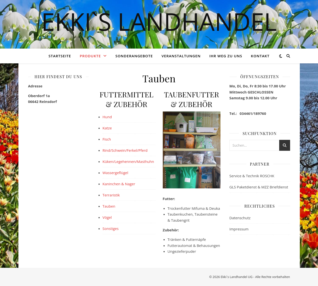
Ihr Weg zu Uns (225, 55)
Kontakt (260, 55)
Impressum (239, 229)
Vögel (107, 217)
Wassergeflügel (115, 172)
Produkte (90, 55)
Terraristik (111, 195)
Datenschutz (240, 217)
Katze (107, 128)
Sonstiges (111, 228)
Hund (107, 116)
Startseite (60, 55)
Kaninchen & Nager (119, 183)
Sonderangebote (134, 55)
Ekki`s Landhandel (159, 21)
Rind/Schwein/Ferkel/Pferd (125, 150)
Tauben (109, 206)
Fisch (107, 139)
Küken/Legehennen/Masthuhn (128, 161)
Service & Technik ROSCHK (251, 175)
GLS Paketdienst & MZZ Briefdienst (258, 187)
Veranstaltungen (181, 55)
